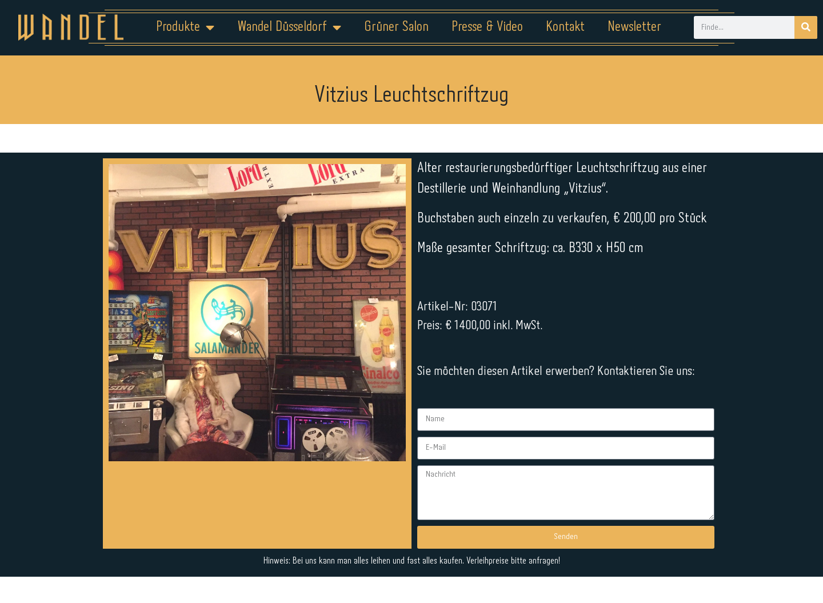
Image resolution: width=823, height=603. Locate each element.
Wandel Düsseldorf (289, 27)
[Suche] (805, 27)
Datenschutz (418, 567)
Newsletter (634, 27)
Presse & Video (487, 27)
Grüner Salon (396, 27)
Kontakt (565, 27)
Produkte (185, 27)
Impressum (342, 567)
